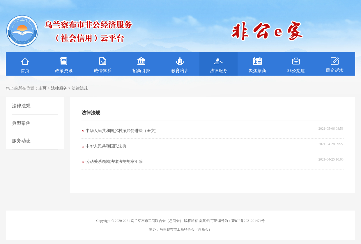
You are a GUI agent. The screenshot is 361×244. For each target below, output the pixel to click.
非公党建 (296, 65)
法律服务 (218, 65)
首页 (25, 65)
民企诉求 (335, 65)
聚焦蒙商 (257, 65)
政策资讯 (63, 65)
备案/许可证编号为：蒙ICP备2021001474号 (232, 221)
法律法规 (80, 88)
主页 (42, 88)
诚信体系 (102, 65)
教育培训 (180, 65)
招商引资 (141, 65)
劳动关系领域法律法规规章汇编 (114, 161)
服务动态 (21, 140)
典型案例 (21, 123)
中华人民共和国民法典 (106, 146)
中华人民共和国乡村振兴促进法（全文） (122, 131)
